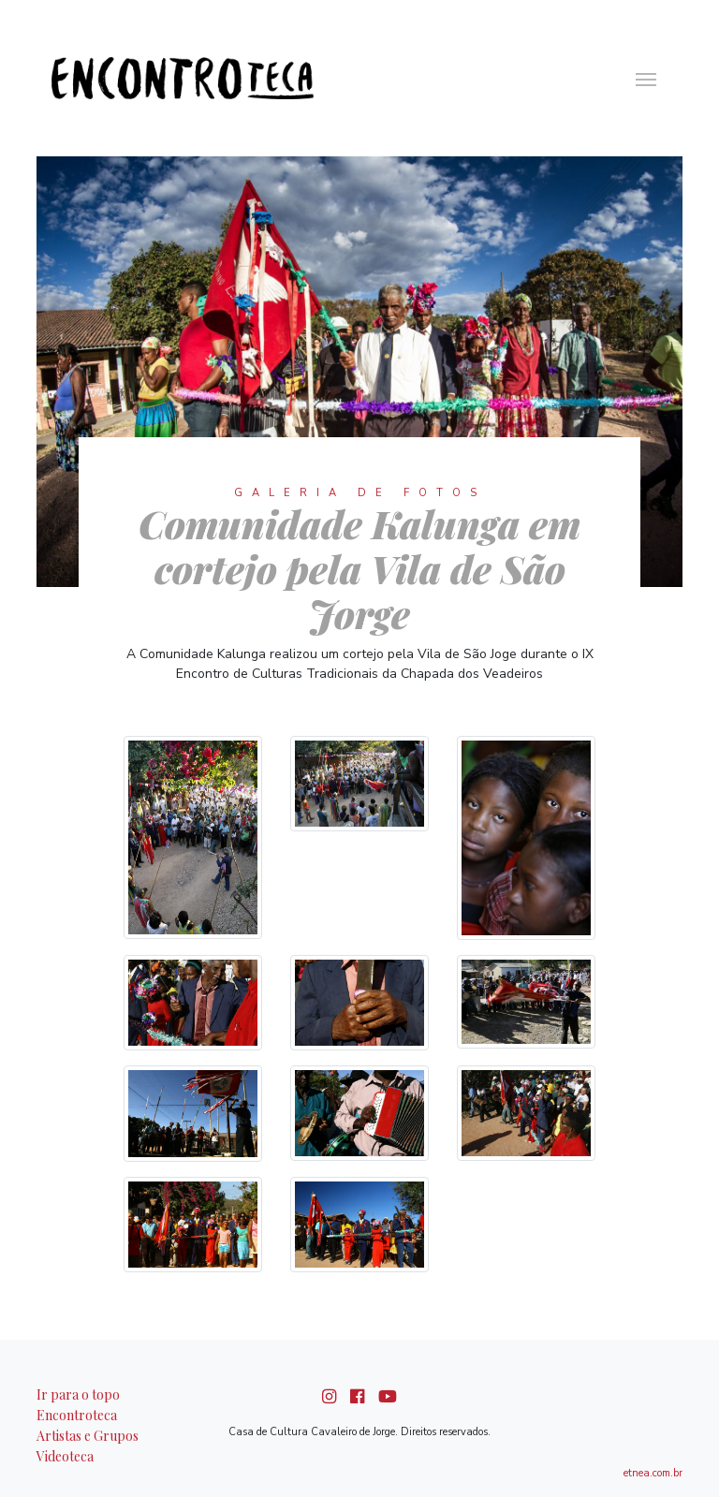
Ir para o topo (78, 1394)
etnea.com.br (653, 1473)
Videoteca (65, 1456)
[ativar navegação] (646, 78)
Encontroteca (77, 1415)
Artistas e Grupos (88, 1436)
